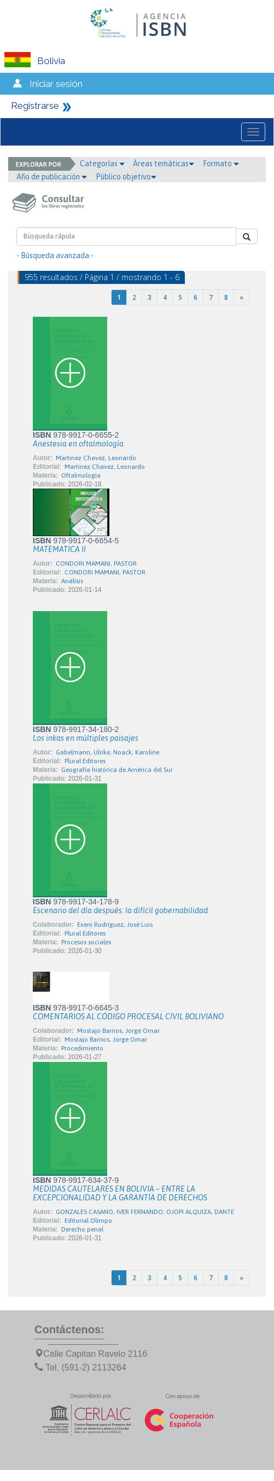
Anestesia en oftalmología (78, 443)
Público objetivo (126, 176)
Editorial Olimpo (88, 1220)
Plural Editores (85, 761)
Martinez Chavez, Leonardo (96, 458)
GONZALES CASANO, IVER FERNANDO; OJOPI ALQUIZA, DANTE (145, 1212)
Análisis (72, 581)
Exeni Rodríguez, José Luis (115, 924)
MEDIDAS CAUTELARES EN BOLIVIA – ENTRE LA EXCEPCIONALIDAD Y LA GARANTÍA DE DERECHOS (120, 1193)
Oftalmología (81, 475)
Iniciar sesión (56, 83)
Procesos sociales (86, 942)
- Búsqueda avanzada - (55, 255)
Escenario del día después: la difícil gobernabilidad (120, 910)
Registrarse (35, 105)
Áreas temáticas (163, 163)
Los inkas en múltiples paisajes (85, 738)
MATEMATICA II (59, 549)
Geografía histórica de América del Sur (117, 770)
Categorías (102, 163)
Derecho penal (82, 1229)
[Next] (241, 297)
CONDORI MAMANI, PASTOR (96, 563)
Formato (221, 163)
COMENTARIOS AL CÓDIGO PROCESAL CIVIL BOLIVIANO (128, 1016)
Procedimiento (82, 1048)
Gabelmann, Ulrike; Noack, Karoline (107, 752)
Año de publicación (51, 176)
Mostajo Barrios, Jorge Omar (118, 1031)
